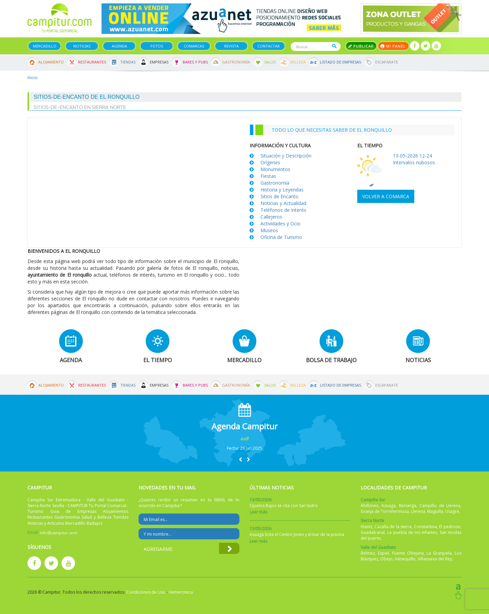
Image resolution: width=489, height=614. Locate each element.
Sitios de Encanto (279, 196)
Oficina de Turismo (281, 237)
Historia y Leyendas (282, 189)
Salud (270, 61)
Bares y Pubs (195, 61)
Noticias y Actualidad (283, 203)
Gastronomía (236, 61)
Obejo (386, 559)
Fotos (156, 46)
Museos (269, 230)
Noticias (81, 46)
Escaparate (386, 61)
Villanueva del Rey (435, 559)
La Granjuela (439, 553)
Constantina (425, 526)
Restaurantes (92, 61)
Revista (231, 46)
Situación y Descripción (285, 155)
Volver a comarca (385, 196)
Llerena (418, 511)
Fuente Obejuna (408, 553)
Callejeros (271, 216)
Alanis (366, 526)
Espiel (383, 553)
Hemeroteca (181, 592)
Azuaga (388, 505)
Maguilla (435, 511)
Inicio (33, 77)
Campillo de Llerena (439, 505)
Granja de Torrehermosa (385, 511)
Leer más (258, 512)
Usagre (452, 511)
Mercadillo (44, 46)
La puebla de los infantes (412, 532)
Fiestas (268, 176)
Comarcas (194, 46)
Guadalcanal (373, 532)
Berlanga (407, 505)
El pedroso (449, 526)
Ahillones (369, 505)
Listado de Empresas (340, 61)
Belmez (368, 553)
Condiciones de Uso (145, 592)
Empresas (159, 61)
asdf (244, 439)
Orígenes (270, 162)
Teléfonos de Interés (283, 210)
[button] (240, 459)
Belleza (298, 61)
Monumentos (275, 169)
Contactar (268, 46)
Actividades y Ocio (280, 223)
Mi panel (393, 46)
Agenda (119, 46)
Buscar (334, 46)
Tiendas (127, 61)
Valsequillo (405, 559)
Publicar (361, 46)
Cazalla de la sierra (393, 526)
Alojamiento (51, 61)
